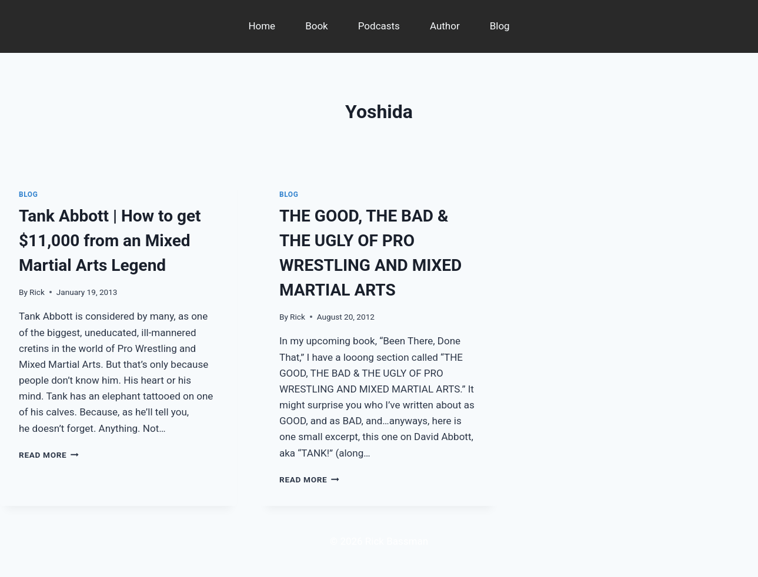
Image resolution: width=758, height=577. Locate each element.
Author (445, 26)
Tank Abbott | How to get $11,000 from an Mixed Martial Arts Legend (110, 240)
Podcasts (379, 26)
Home (261, 26)
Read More (49, 454)
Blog (500, 26)
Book (316, 26)
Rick (37, 292)
